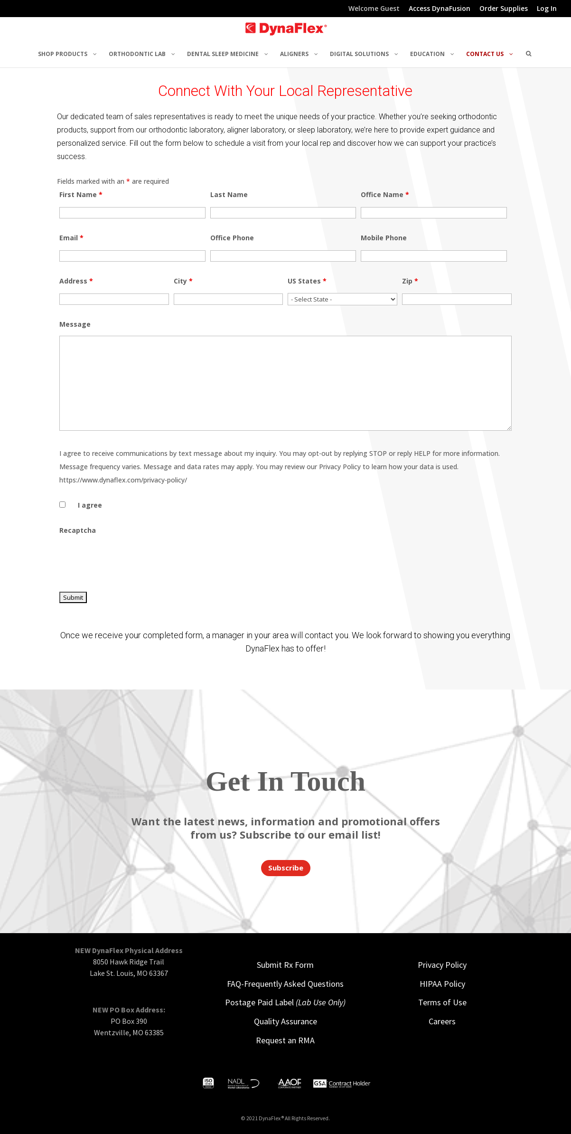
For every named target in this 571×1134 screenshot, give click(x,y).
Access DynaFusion (439, 9)
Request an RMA (285, 1040)
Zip (410, 280)
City (183, 280)
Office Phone (232, 237)
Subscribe (285, 867)
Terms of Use (442, 1002)
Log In (547, 9)
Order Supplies (503, 9)
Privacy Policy (442, 964)
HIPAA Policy (442, 983)
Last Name (229, 194)
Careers (442, 1021)
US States (307, 280)
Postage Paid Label (285, 1002)
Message (75, 324)
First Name (81, 194)
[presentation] (131, 560)
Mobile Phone (384, 237)
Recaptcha (77, 530)
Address (76, 280)
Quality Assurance (285, 1021)
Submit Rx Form (285, 964)
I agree (90, 505)
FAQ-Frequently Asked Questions (285, 983)
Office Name (385, 194)
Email (71, 237)
